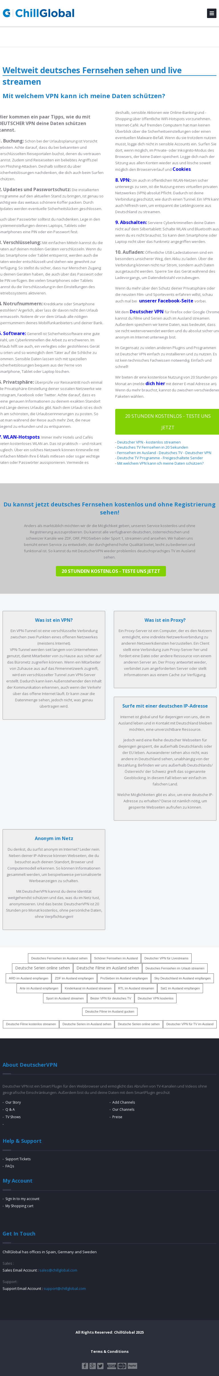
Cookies (182, 169)
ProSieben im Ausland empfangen (124, 978)
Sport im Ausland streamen (65, 998)
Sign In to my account (22, 1198)
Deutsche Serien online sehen (139, 1024)
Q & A (10, 1109)
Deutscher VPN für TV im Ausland (189, 1024)
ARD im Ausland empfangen (28, 978)
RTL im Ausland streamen (136, 988)
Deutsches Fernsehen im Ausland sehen (59, 958)
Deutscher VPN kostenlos (155, 998)
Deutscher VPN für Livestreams (166, 958)
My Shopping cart (19, 1205)
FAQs (9, 1166)
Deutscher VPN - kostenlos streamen (149, 442)
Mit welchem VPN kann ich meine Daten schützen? (160, 463)
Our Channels (123, 1109)
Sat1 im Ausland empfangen (180, 988)
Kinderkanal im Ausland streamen (88, 988)
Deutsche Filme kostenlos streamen (31, 1024)
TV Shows (13, 1116)
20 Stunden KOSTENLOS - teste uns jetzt (111, 571)
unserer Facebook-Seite (166, 301)
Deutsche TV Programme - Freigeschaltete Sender (160, 457)
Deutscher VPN (147, 311)
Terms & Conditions (110, 1351)
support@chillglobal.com (65, 1288)
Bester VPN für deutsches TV (110, 998)
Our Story (13, 1102)
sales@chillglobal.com (58, 1270)
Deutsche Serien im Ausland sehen (86, 1024)
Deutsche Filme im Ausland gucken (109, 1011)
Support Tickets (18, 1159)
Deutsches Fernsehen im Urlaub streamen (174, 968)
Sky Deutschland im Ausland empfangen (182, 978)
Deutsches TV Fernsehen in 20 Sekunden (152, 447)
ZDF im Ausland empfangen (74, 978)
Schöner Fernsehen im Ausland (116, 958)
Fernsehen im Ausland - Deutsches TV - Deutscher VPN (164, 452)
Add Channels (123, 1102)
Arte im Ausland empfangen (39, 988)
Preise (117, 1116)
